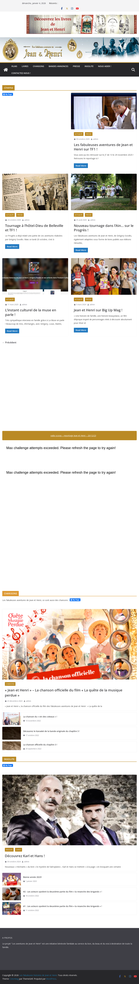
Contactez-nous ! (21, 73)
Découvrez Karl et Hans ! (25, 855)
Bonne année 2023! (32, 877)
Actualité (78, 134)
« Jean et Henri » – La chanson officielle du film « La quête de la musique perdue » (63, 693)
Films (14, 66)
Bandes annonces (58, 66)
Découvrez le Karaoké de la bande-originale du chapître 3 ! (51, 731)
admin (95, 139)
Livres (25, 66)
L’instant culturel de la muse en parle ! (30, 312)
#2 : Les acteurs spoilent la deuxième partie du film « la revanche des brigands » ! (62, 891)
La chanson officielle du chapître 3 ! (40, 744)
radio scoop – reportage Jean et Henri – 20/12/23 (73, 435)
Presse (76, 66)
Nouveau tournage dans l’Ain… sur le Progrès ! (104, 227)
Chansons (38, 66)
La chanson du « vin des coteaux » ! (40, 716)
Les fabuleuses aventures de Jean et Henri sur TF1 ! (103, 146)
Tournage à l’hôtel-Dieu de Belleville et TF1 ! (34, 227)
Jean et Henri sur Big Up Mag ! (98, 310)
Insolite (89, 66)
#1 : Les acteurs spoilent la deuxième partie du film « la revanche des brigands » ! (62, 906)
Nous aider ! (104, 66)
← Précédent (9, 342)
